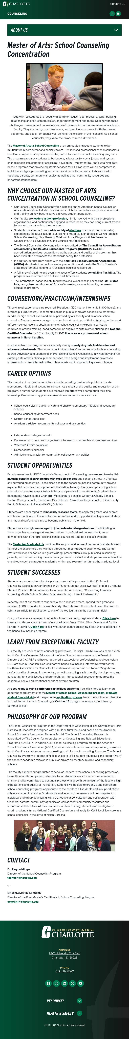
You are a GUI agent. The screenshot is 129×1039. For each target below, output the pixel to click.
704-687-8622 (64, 971)
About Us (19, 30)
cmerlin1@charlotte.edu (22, 901)
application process (69, 697)
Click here (109, 618)
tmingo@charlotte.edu (22, 877)
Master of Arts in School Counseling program (75, 693)
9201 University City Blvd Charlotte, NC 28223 (64, 955)
